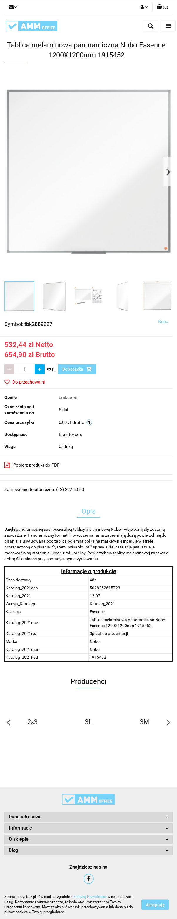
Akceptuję (155, 904)
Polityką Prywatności (90, 897)
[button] (162, 7)
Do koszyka (77, 369)
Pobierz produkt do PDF (31, 465)
